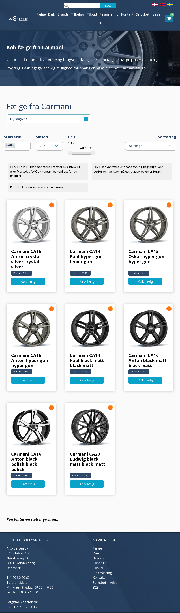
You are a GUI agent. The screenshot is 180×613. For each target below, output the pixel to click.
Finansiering (109, 14)
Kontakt (127, 14)
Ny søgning (49, 119)
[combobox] (17, 146)
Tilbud (92, 14)
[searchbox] (17, 145)
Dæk (51, 14)
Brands (62, 14)
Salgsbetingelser (149, 14)
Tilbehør (77, 14)
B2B (99, 23)
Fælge (41, 14)
